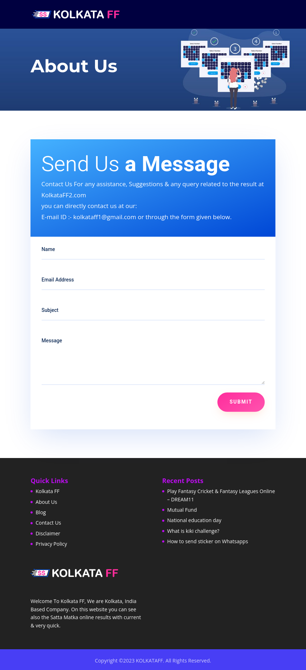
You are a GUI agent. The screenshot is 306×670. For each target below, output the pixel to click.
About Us (46, 501)
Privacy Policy (51, 543)
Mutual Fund (182, 509)
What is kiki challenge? (193, 530)
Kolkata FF (48, 491)
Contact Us (48, 522)
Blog (41, 512)
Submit (241, 402)
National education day (194, 520)
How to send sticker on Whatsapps (207, 541)
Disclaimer (48, 533)
